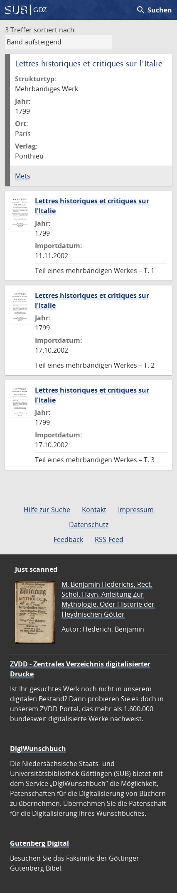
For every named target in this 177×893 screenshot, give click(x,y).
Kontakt (94, 509)
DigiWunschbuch (38, 748)
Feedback (68, 539)
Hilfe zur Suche (47, 509)
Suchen (154, 10)
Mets (22, 176)
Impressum (136, 509)
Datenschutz (88, 524)
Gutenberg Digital (39, 843)
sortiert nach (54, 29)
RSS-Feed (109, 539)
